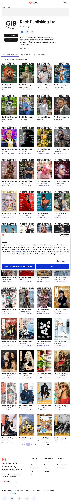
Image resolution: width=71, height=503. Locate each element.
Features (46, 465)
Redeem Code (61, 468)
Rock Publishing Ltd (8, 89)
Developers (60, 461)
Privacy (10, 490)
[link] (65, 2)
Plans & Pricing (35, 468)
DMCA (38, 490)
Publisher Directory (62, 465)
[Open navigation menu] (3, 2)
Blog (32, 474)
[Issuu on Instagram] (26, 498)
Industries (46, 471)
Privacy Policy (21, 251)
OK (52, 266)
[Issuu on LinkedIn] (12, 498)
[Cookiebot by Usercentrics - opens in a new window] (61, 235)
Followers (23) (39, 55)
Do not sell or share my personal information (18, 266)
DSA (43, 490)
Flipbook (46, 468)
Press (32, 471)
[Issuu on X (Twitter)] (19, 498)
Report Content (30, 490)
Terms (4, 490)
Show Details (60, 261)
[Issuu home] (34, 3)
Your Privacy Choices (9, 493)
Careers (33, 465)
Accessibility (50, 490)
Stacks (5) (26, 55)
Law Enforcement (19, 490)
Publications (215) (10, 55)
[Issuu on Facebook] (4, 498)
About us (33, 461)
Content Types (48, 461)
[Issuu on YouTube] (34, 498)
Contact (33, 477)
